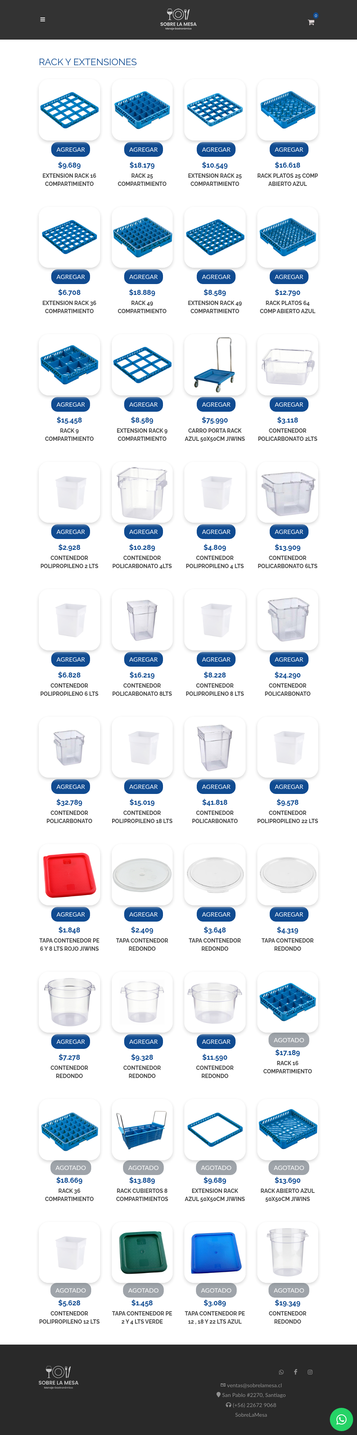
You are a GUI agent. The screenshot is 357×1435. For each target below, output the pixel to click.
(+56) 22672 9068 (254, 1405)
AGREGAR (70, 149)
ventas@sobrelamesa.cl (254, 1385)
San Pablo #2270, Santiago (254, 1395)
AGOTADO (289, 1039)
